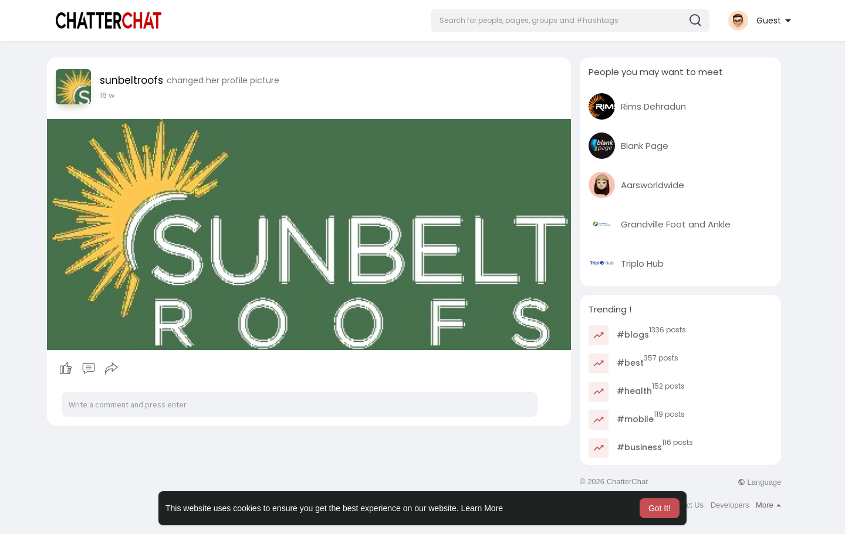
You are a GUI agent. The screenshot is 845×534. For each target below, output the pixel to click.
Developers (730, 505)
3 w (106, 95)
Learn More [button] (482, 508)
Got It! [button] (659, 508)
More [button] (768, 505)
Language (759, 482)
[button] (570, 20)
